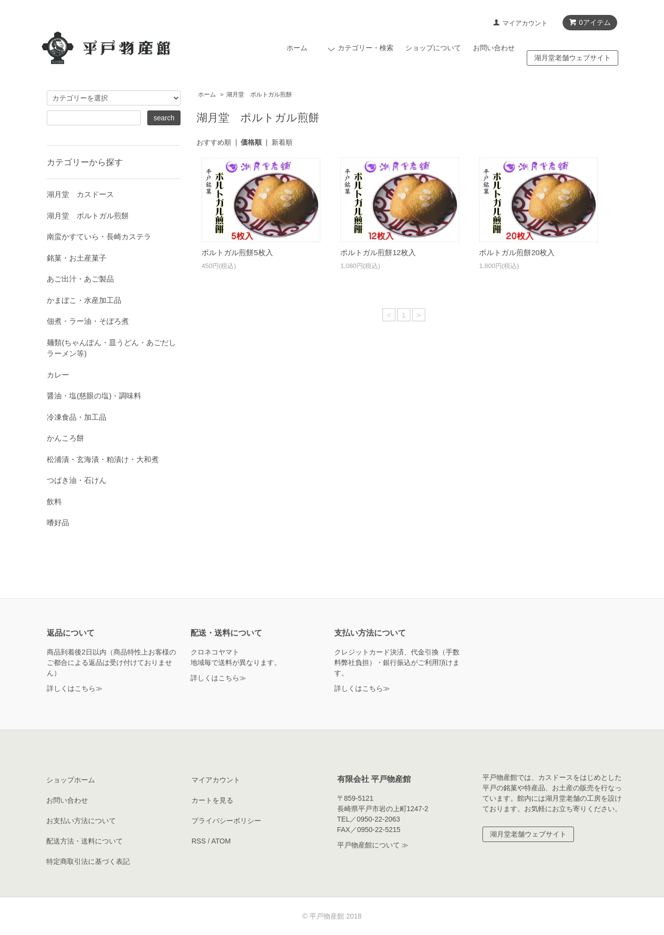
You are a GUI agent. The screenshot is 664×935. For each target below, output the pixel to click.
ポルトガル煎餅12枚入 (378, 252)
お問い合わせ (494, 48)
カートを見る (212, 800)
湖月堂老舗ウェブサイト (572, 58)
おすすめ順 (213, 142)
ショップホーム (70, 780)
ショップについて (433, 48)
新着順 (282, 142)
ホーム (296, 48)
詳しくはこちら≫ (74, 688)
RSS (198, 841)
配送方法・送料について (84, 841)
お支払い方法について (81, 821)
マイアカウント (525, 23)
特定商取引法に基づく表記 (88, 861)
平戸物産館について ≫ (373, 845)
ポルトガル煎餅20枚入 (517, 252)
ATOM (221, 841)
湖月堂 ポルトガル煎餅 (259, 94)
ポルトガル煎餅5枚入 (237, 252)
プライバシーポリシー (226, 821)
